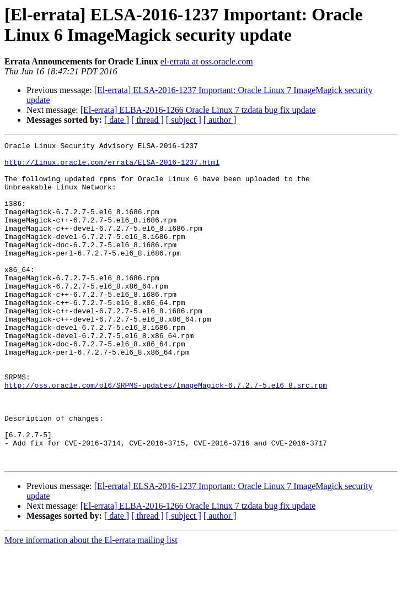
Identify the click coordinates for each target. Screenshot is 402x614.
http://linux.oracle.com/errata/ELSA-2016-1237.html (111, 167)
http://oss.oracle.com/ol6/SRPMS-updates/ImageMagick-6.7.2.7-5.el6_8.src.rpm (165, 434)
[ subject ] (183, 119)
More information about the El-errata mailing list (91, 604)
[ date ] (116, 119)
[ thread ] (147, 119)
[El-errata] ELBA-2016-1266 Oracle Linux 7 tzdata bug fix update (198, 110)
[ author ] (220, 119)
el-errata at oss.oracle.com (206, 61)
